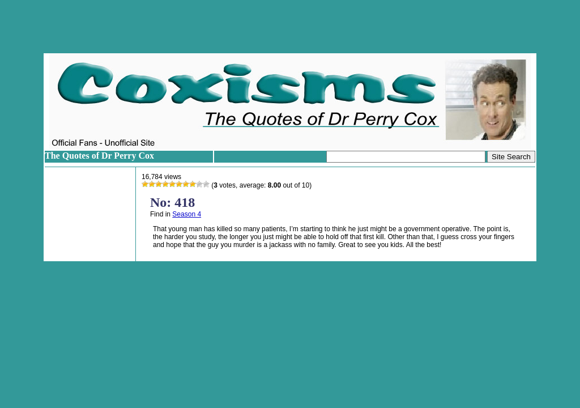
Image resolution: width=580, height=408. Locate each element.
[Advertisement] (290, 26)
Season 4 (186, 214)
